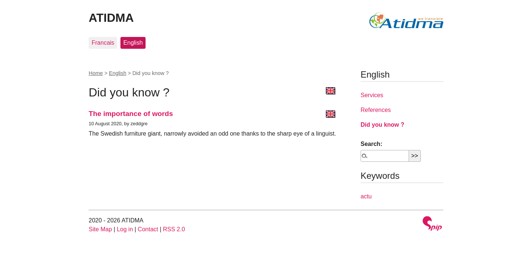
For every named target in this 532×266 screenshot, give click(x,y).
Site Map (100, 229)
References (376, 110)
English (133, 43)
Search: (371, 144)
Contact (148, 229)
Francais (103, 43)
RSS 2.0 (174, 229)
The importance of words (131, 113)
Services (372, 95)
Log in (125, 229)
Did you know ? (382, 125)
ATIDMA (111, 17)
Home (96, 73)
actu (366, 196)
